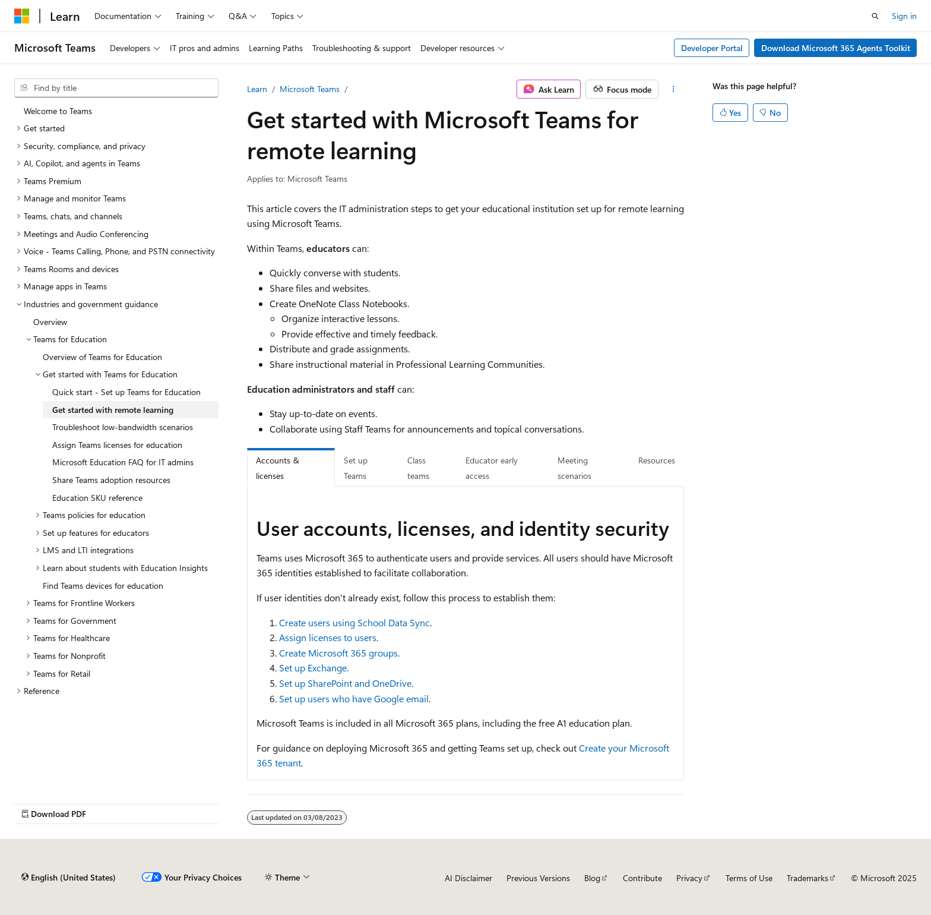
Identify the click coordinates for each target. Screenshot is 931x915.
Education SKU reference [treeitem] (97, 497)
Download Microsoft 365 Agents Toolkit (835, 47)
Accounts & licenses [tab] (277, 468)
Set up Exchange (313, 667)
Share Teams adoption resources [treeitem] (111, 479)
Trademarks (807, 878)
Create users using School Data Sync (354, 622)
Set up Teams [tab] (356, 468)
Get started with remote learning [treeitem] (112, 409)
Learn (257, 88)
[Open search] (875, 16)
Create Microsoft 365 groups (338, 652)
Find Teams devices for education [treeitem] (103, 585)
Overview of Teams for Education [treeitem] (102, 356)
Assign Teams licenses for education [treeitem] (117, 444)
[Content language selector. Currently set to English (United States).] (68, 877)
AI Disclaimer (468, 878)
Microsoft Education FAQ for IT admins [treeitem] (123, 462)
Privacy (689, 878)
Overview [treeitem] (50, 321)
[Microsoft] (22, 16)
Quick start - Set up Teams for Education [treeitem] (126, 391)
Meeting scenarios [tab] (574, 468)
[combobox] (116, 87)
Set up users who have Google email (354, 698)
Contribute (642, 878)
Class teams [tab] (418, 468)
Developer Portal (712, 47)
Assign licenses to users (327, 637)
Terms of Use (749, 878)
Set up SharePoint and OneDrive (345, 683)
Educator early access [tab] (492, 468)
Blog (592, 878)
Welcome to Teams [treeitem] (58, 110)
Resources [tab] (656, 460)
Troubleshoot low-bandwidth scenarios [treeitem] (122, 427)
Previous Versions (538, 878)
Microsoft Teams (310, 88)
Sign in (904, 15)
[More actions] (673, 89)
